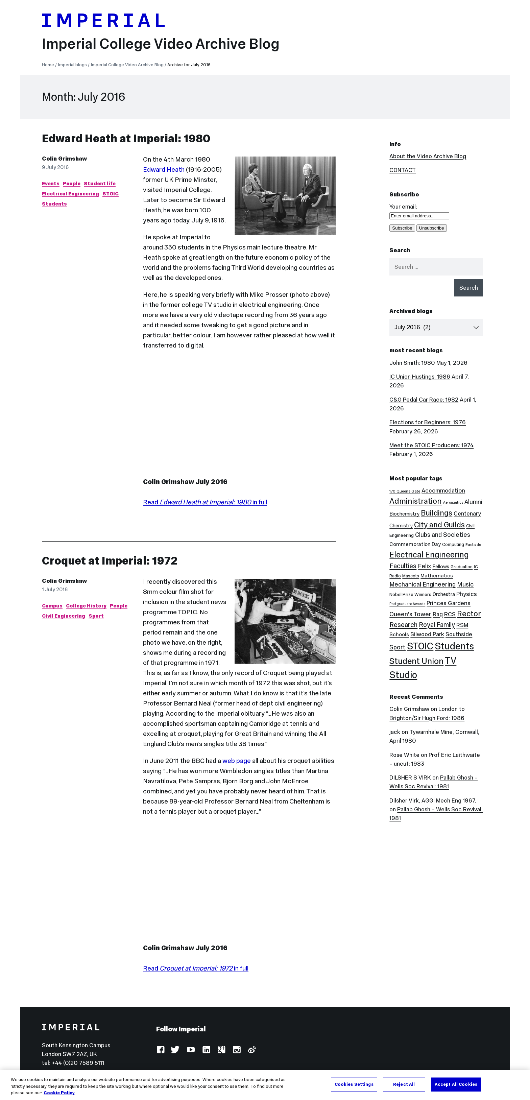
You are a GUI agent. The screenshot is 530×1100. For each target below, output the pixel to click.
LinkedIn (206, 1050)
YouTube (191, 1050)
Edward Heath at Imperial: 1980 (126, 138)
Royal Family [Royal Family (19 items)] (437, 625)
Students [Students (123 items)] (454, 646)
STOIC (110, 193)
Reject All (404, 1084)
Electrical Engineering (70, 193)
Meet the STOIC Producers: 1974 (431, 445)
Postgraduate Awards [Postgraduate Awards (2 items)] (407, 604)
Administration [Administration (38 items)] (415, 501)
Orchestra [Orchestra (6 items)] (444, 594)
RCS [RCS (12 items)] (450, 614)
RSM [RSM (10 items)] (462, 625)
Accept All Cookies (456, 1084)
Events (50, 183)
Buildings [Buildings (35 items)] (436, 513)
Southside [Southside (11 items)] (458, 634)
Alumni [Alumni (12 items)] (473, 501)
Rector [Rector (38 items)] (469, 613)
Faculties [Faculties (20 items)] (402, 566)
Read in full (205, 502)
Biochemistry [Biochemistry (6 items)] (404, 514)
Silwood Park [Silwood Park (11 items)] (427, 634)
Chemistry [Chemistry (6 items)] (401, 526)
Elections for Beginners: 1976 (427, 422)
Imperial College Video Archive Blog (161, 43)
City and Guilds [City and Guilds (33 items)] (439, 524)
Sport (96, 616)
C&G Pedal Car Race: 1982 (423, 399)
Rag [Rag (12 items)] (438, 614)
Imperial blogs (72, 65)
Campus (52, 605)
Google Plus (221, 1050)
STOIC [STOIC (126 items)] (420, 646)
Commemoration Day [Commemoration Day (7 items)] (415, 544)
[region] (265, 1085)
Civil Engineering (63, 616)
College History (86, 605)
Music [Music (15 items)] (465, 584)
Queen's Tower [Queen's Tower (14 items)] (410, 614)
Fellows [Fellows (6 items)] (440, 567)
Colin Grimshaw (64, 158)
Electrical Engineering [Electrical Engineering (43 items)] (429, 554)
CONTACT (402, 170)
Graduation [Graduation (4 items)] (462, 567)
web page (236, 761)
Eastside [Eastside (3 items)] (473, 544)
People (71, 183)
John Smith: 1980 (412, 362)
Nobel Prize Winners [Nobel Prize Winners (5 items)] (410, 594)
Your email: (403, 206)
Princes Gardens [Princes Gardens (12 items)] (449, 603)
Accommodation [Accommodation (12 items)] (443, 490)
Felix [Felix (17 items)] (424, 566)
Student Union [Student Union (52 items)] (416, 661)
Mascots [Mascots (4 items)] (410, 576)
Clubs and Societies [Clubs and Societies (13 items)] (442, 535)
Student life (100, 183)
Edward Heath (164, 169)
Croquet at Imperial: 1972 (110, 561)
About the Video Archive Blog (427, 156)
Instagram (236, 1050)
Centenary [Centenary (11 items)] (467, 513)
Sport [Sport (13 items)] (397, 647)
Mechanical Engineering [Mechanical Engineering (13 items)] (422, 584)
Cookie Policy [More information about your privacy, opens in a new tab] (59, 1093)
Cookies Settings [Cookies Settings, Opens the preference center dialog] (354, 1084)
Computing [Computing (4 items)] (453, 544)
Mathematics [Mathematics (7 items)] (436, 575)
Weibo (251, 1050)
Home (48, 65)
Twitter (175, 1050)
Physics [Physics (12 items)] (466, 594)
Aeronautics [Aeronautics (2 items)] (453, 502)
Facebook (160, 1050)
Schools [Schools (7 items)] (399, 634)
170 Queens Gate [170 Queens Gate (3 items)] (404, 491)
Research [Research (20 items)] (403, 625)
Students (54, 203)
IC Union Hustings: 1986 (419, 376)
